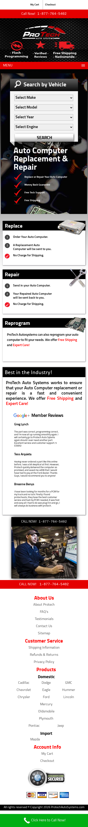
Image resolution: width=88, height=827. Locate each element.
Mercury (46, 705)
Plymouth (46, 719)
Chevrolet (24, 691)
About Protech (44, 605)
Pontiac (34, 726)
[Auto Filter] (43, 98)
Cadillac (23, 684)
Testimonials (44, 620)
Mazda (35, 740)
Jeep (61, 726)
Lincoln (68, 698)
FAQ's (44, 613)
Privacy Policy (44, 663)
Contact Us (44, 627)
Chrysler (24, 698)
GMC (68, 684)
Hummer (68, 691)
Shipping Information (44, 648)
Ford (46, 698)
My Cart (34, 4)
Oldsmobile (46, 712)
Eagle (46, 691)
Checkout (50, 4)
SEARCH (44, 138)
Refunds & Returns (44, 656)
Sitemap (44, 634)
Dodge (46, 684)
